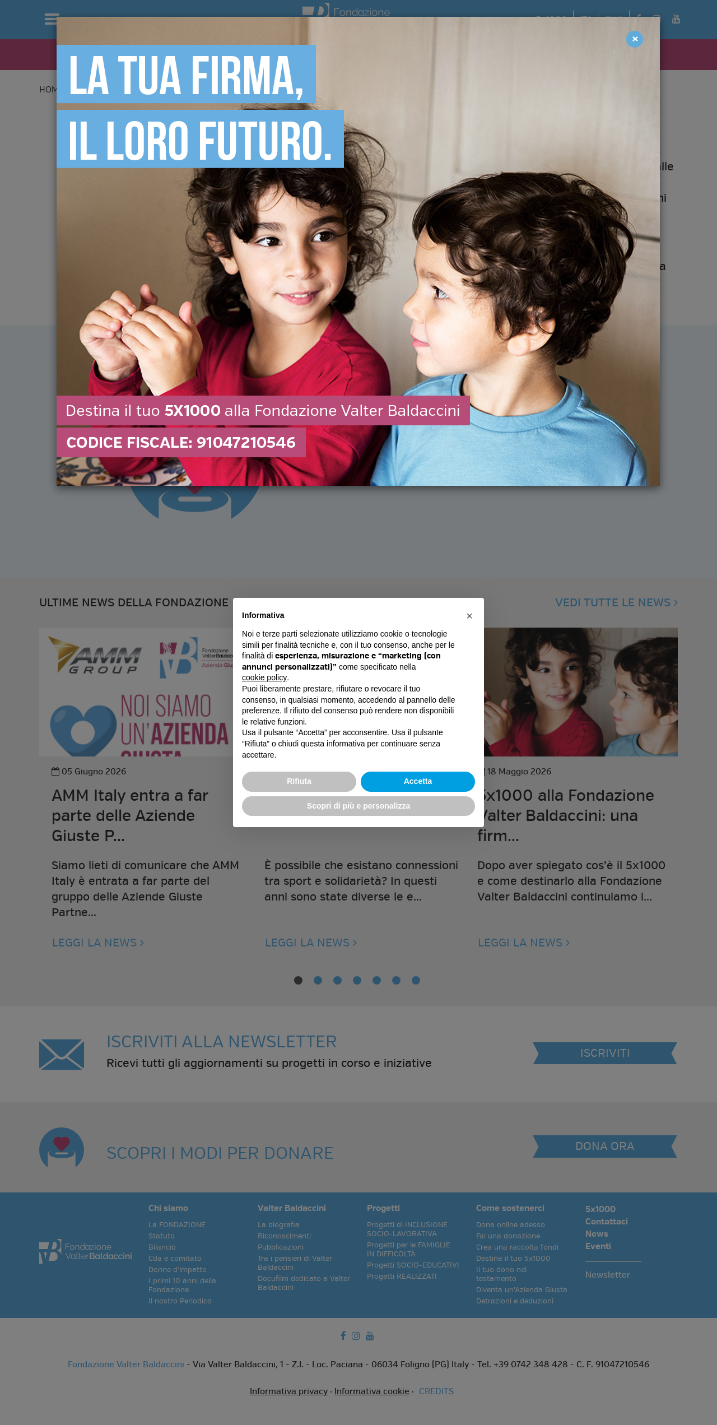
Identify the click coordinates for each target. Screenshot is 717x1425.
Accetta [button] (418, 781)
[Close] (634, 39)
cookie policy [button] (264, 677)
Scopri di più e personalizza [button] (358, 805)
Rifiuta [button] (299, 781)
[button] (469, 616)
